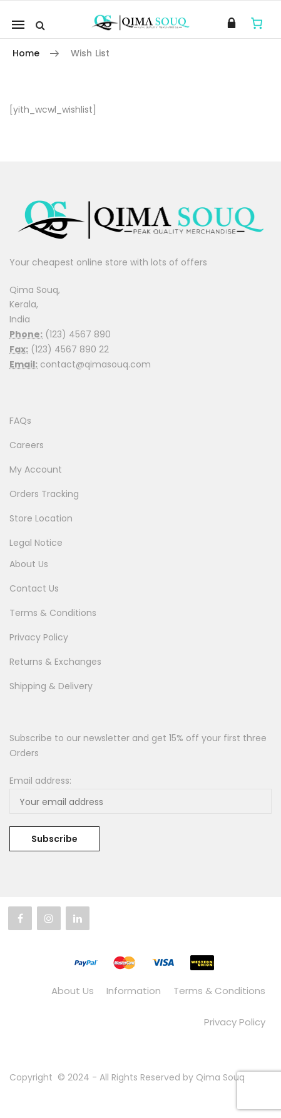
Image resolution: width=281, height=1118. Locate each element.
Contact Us (34, 588)
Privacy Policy (38, 637)
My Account (35, 469)
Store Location (41, 518)
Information (133, 990)
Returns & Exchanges (55, 661)
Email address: (40, 780)
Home (26, 53)
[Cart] (256, 23)
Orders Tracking (44, 494)
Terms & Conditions (52, 613)
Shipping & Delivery (51, 686)
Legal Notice (36, 542)
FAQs (20, 420)
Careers (26, 445)
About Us (28, 564)
